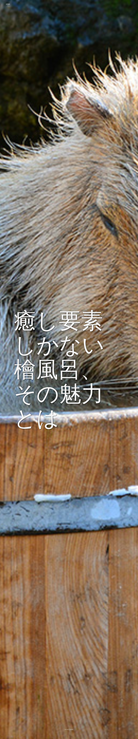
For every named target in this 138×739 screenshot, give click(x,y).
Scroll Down (69, 729)
